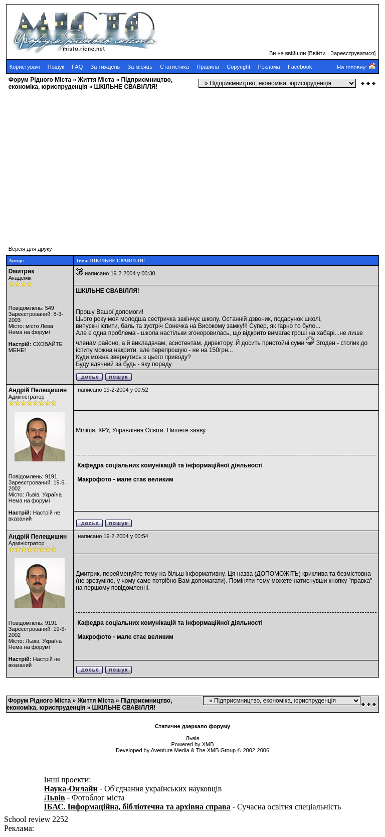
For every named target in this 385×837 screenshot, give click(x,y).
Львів (54, 797)
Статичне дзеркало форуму (192, 726)
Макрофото (94, 479)
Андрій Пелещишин (38, 390)
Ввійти (317, 53)
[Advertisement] (192, 163)
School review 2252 (36, 819)
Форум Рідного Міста (40, 79)
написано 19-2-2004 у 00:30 (120, 273)
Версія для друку (30, 249)
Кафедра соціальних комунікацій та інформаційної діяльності (170, 465)
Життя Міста (96, 79)
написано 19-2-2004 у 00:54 (113, 536)
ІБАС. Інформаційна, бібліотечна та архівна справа (137, 806)
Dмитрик (22, 271)
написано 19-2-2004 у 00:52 (113, 390)
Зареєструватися (352, 53)
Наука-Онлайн (71, 788)
